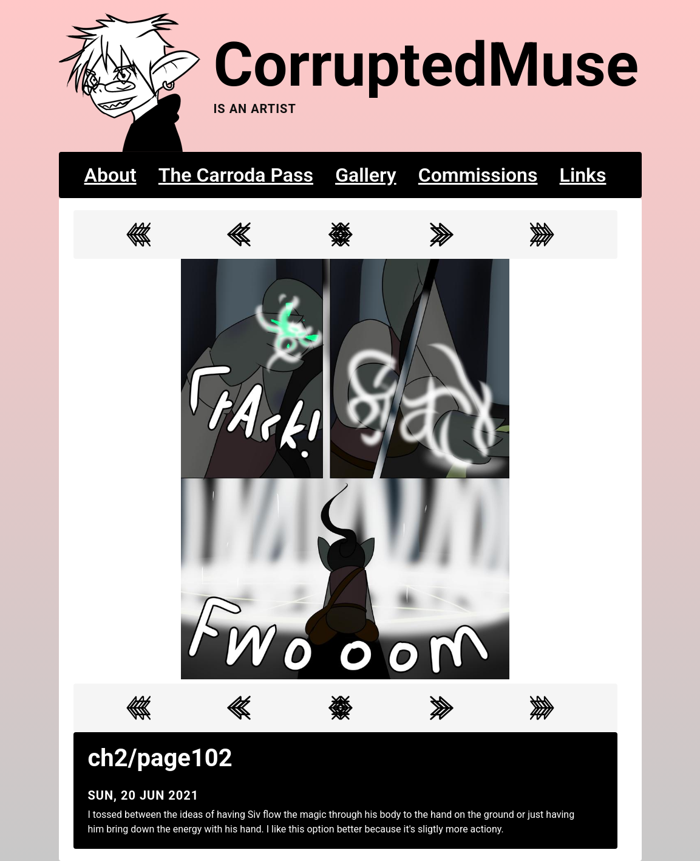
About (110, 175)
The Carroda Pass (235, 175)
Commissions (478, 175)
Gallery (365, 175)
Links (583, 175)
